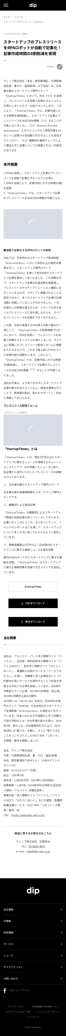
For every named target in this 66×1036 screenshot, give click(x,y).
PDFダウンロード (33, 603)
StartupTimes (33, 586)
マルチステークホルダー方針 (17, 1011)
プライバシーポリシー (17, 1006)
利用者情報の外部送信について (45, 1006)
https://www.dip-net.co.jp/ (28, 815)
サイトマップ (33, 1017)
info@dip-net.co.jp (38, 851)
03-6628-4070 (37, 846)
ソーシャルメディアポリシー (48, 1011)
